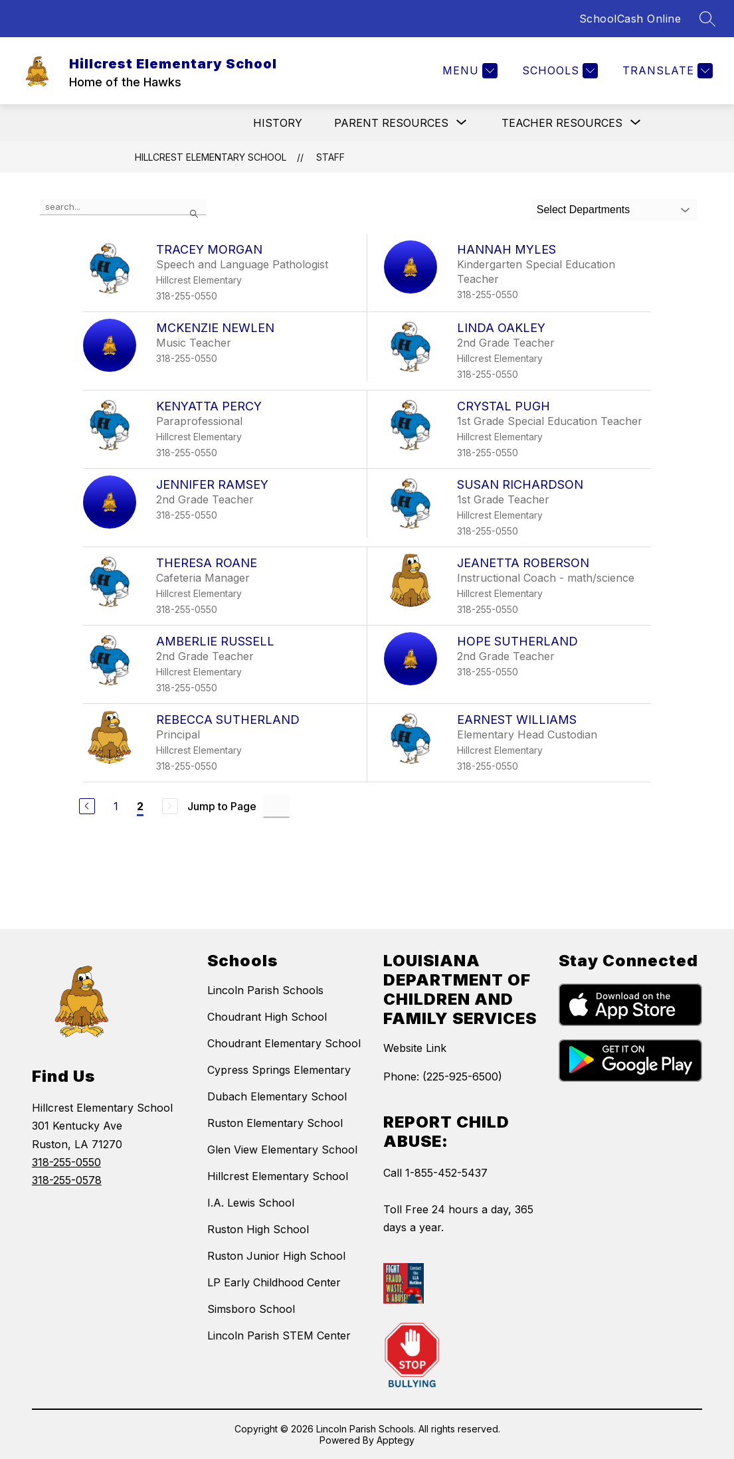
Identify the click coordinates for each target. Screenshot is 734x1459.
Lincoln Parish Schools (265, 990)
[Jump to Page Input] (276, 805)
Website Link (414, 1048)
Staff (330, 157)
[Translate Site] (666, 70)
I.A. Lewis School (250, 1202)
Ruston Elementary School (275, 1123)
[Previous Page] (87, 806)
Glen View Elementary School (282, 1149)
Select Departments (583, 209)
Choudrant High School (267, 1016)
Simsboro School (251, 1309)
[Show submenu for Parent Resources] (391, 123)
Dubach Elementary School (277, 1096)
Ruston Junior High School (276, 1255)
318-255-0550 (66, 1162)
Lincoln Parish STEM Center (279, 1335)
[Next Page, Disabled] (170, 806)
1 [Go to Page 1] (116, 806)
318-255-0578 (67, 1180)
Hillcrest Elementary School (210, 157)
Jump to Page (221, 806)
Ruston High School (258, 1229)
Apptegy (395, 1440)
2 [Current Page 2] (140, 806)
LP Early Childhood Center (274, 1282)
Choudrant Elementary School (284, 1043)
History (277, 122)
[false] (123, 207)
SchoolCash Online (630, 18)
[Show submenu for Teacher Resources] (562, 123)
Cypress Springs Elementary (279, 1069)
